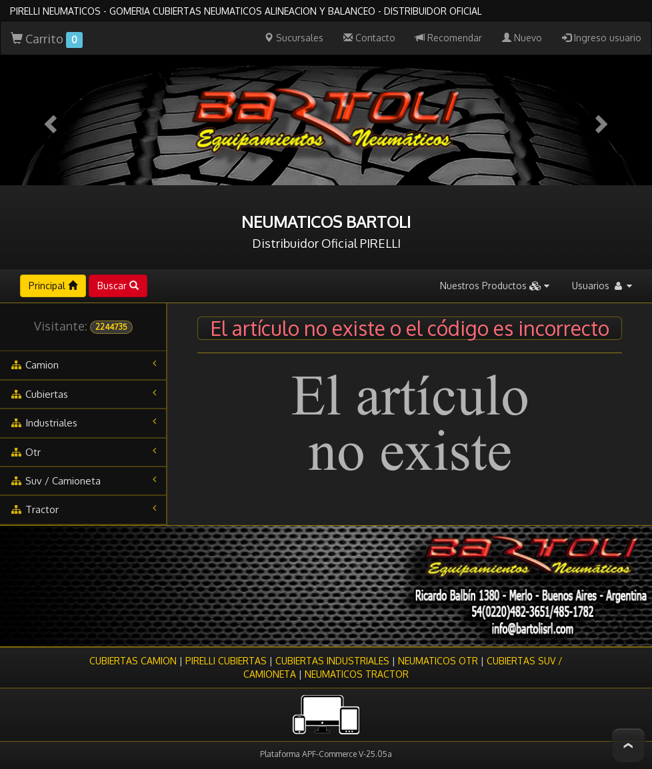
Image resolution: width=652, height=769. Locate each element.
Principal (53, 285)
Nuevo (522, 37)
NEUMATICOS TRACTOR (357, 674)
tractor (83, 509)
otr (83, 451)
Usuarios (602, 285)
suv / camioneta (83, 480)
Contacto (369, 37)
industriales (83, 422)
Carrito (47, 39)
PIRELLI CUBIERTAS (226, 660)
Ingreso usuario (601, 37)
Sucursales (293, 37)
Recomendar (448, 37)
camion (83, 364)
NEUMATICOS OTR (438, 660)
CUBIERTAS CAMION (133, 660)
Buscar (118, 285)
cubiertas (83, 393)
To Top (628, 745)
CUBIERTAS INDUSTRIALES (332, 660)
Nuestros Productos (494, 285)
